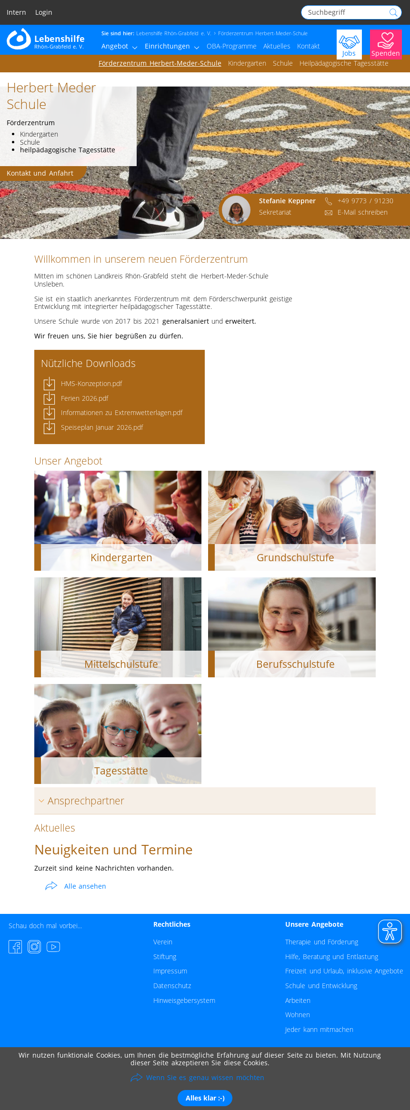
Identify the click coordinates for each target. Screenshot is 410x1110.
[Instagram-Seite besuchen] (34, 946)
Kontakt (308, 45)
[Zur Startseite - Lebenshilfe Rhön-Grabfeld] (46, 38)
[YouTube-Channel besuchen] (53, 946)
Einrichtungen (167, 45)
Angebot (114, 45)
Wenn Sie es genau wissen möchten (205, 1077)
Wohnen (297, 1014)
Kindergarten (247, 63)
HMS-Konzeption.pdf (91, 383)
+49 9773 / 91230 (365, 200)
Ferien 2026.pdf (84, 398)
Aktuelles (276, 45)
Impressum (170, 970)
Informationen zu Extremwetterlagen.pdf (121, 412)
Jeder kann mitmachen (319, 1029)
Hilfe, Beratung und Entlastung (331, 956)
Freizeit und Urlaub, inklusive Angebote (344, 970)
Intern (16, 13)
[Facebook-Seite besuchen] (15, 946)
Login (43, 13)
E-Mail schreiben (363, 212)
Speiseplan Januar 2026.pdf (102, 427)
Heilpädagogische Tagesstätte (344, 63)
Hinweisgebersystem (184, 1000)
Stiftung (164, 956)
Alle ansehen (85, 886)
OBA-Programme (232, 45)
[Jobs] (349, 44)
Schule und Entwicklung (321, 985)
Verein (162, 941)
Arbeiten (297, 1000)
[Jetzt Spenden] (386, 44)
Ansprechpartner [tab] (79, 800)
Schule (283, 63)
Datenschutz (172, 985)
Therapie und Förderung (321, 941)
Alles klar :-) (205, 1097)
